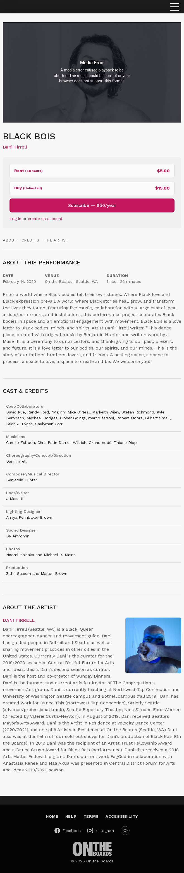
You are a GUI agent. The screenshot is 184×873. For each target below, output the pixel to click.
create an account (45, 218)
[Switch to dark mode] (125, 830)
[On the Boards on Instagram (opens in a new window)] (100, 831)
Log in (15, 218)
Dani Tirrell (15, 147)
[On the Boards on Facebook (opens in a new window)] (67, 831)
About (10, 240)
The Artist (56, 240)
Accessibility (122, 816)
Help (71, 816)
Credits (30, 240)
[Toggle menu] (174, 6)
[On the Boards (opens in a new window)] (92, 849)
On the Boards (100, 861)
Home (52, 816)
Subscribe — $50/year (92, 205)
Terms (91, 816)
